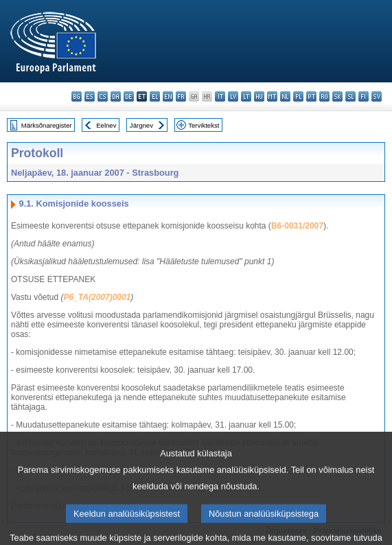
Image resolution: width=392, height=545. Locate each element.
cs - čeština (102, 96)
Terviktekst (203, 125)
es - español (89, 96)
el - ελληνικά (155, 96)
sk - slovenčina (337, 96)
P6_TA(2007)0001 (97, 297)
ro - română (324, 96)
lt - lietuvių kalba (246, 96)
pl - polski (298, 96)
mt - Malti (272, 96)
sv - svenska (376, 96)
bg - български (76, 96)
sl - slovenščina (350, 96)
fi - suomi (363, 96)
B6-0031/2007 (297, 226)
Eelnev (106, 125)
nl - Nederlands (285, 96)
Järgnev (141, 125)
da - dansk (116, 96)
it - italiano (220, 96)
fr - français (181, 96)
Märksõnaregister (46, 125)
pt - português (311, 96)
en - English (168, 96)
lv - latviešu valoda (233, 96)
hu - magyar (259, 96)
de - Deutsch (129, 96)
